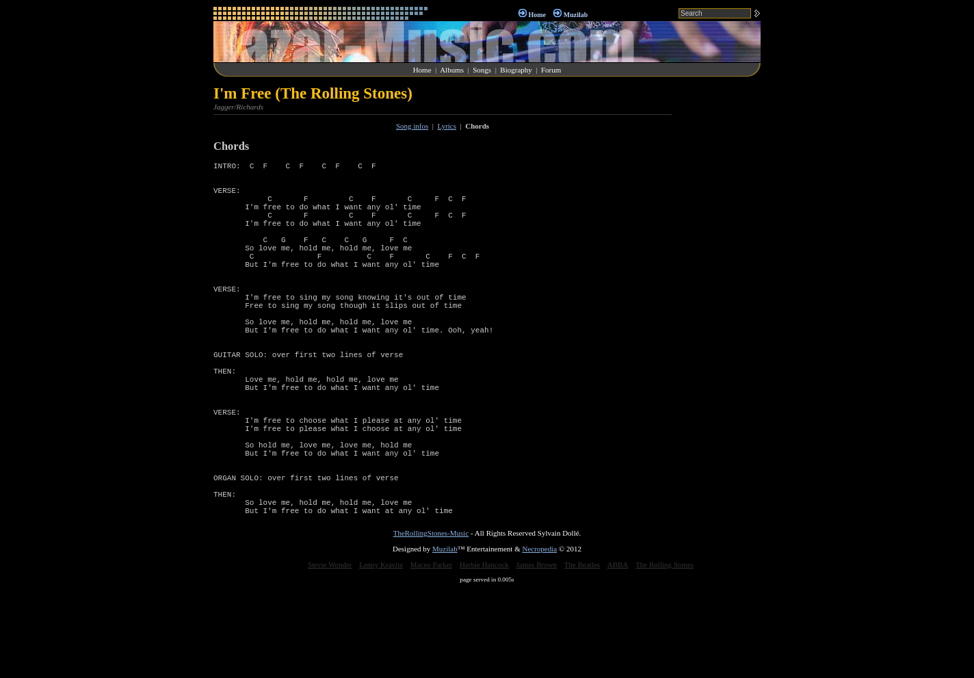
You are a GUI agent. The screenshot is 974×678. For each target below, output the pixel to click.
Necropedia (539, 637)
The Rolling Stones (664, 653)
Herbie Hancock (484, 653)
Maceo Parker (431, 653)
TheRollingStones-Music (431, 621)
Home (537, 14)
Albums (452, 70)
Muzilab (576, 14)
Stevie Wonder (330, 653)
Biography (515, 70)
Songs (482, 70)
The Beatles (582, 653)
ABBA (618, 653)
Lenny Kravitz (381, 653)
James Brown (536, 653)
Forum (551, 70)
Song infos (412, 126)
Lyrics (447, 126)
